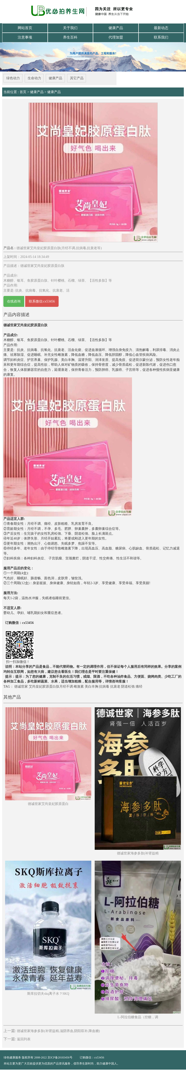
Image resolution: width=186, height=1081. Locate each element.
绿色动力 (13, 77)
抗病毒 (104, 685)
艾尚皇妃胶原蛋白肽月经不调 (51, 685)
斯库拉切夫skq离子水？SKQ (48, 992)
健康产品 (115, 28)
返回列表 (24, 1038)
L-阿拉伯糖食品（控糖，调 (137, 1016)
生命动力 (34, 77)
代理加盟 (115, 37)
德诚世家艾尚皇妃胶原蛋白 (48, 803)
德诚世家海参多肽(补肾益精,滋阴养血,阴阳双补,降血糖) (58, 1030)
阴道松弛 (128, 685)
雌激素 (79, 685)
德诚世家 (21, 685)
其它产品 (77, 77)
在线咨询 (14, 300)
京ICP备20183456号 (60, 1056)
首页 (23, 91)
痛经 (139, 685)
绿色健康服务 (12, 1056)
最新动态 (161, 28)
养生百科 (70, 37)
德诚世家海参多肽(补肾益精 (138, 852)
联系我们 (161, 37)
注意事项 (25, 37)
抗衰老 (115, 685)
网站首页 (25, 28)
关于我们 (70, 28)
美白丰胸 (91, 685)
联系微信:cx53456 (42, 300)
